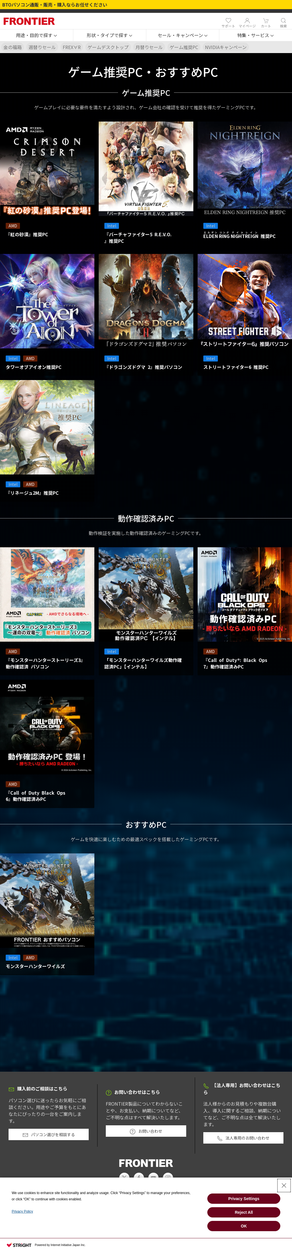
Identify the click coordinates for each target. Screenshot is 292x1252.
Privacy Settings (243, 1198)
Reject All (244, 1212)
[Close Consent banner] (284, 1185)
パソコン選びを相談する (49, 1135)
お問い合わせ (146, 1131)
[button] (36, 35)
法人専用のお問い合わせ (243, 1138)
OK (244, 1226)
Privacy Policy (22, 1211)
